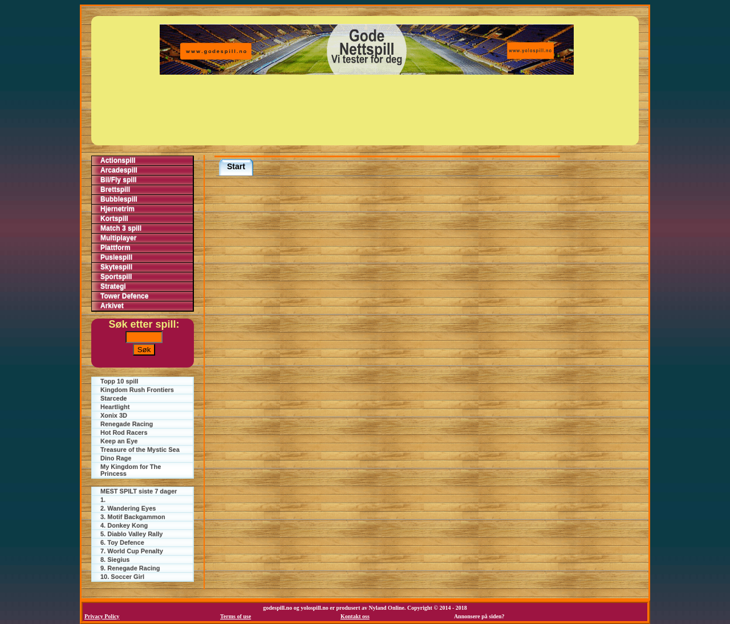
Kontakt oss (355, 616)
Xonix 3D (113, 415)
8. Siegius (114, 559)
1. (103, 499)
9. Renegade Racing (130, 568)
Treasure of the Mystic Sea (140, 449)
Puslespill (116, 258)
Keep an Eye (118, 441)
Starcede (113, 398)
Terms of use (235, 616)
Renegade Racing (126, 424)
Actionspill (117, 161)
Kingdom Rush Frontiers (137, 389)
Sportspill (116, 277)
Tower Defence (124, 296)
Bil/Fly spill (118, 180)
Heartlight (114, 406)
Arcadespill (118, 170)
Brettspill (115, 190)
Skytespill (116, 267)
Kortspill (114, 219)
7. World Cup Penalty (131, 551)
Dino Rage (115, 458)
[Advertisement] (366, 110)
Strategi (113, 287)
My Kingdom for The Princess (130, 470)
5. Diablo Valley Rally (131, 534)
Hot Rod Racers (124, 432)
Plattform (115, 248)
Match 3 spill (120, 229)
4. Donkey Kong (124, 525)
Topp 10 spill (119, 381)
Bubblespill (118, 199)
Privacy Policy (101, 616)
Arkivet (112, 306)
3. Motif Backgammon (132, 516)
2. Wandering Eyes (128, 508)
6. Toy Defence (122, 542)
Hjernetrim (117, 209)
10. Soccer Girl (122, 576)
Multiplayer (118, 238)
